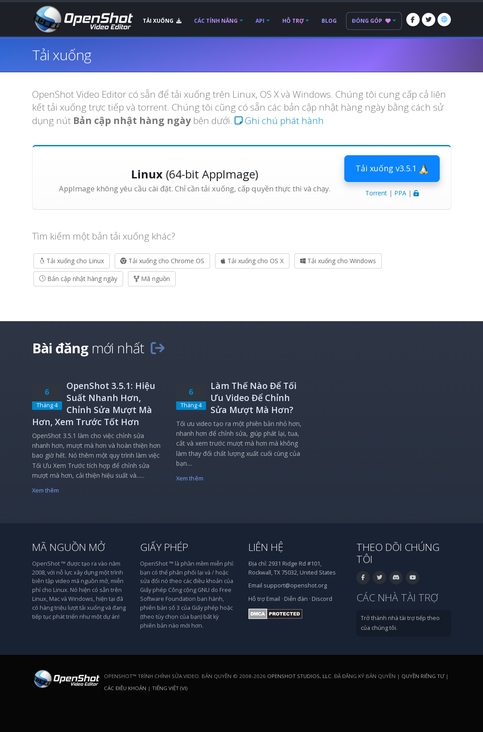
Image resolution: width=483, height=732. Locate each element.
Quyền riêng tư (422, 676)
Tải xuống (162, 21)
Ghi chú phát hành (279, 120)
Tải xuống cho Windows (338, 260)
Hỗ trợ (293, 21)
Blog (329, 21)
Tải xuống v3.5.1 (392, 168)
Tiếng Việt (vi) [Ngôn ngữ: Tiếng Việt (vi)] (169, 688)
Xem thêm (45, 490)
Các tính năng (216, 21)
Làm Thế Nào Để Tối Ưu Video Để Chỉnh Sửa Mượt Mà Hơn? (254, 398)
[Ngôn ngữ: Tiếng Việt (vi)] (444, 19)
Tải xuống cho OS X (252, 260)
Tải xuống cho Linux (71, 260)
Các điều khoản (125, 688)
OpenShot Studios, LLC (299, 676)
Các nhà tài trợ (397, 597)
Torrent (376, 193)
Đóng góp (371, 21)
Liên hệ (266, 547)
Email (273, 599)
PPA (400, 193)
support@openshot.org (295, 585)
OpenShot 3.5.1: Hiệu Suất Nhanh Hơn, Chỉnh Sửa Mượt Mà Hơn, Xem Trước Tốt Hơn (93, 404)
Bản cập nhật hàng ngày (78, 278)
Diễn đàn (296, 599)
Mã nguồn (152, 278)
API (260, 21)
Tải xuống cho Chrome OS (162, 260)
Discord (322, 599)
